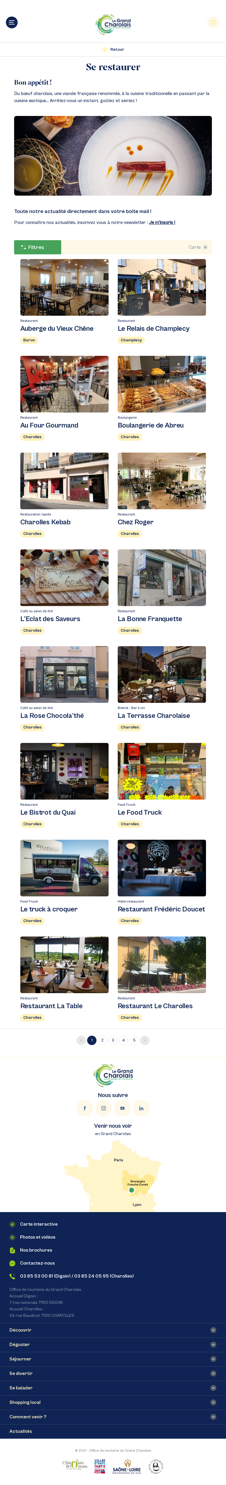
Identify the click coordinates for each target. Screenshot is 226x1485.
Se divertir (21, 1373)
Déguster (19, 1344)
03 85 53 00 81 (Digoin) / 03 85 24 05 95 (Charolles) (71, 1276)
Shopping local (25, 1402)
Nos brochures (30, 1250)
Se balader (21, 1388)
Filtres (32, 247)
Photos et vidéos (32, 1237)
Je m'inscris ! (162, 222)
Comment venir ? (27, 1416)
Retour (113, 50)
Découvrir (20, 1330)
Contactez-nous (32, 1263)
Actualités (20, 1431)
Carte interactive (33, 1224)
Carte (198, 247)
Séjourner (20, 1359)
